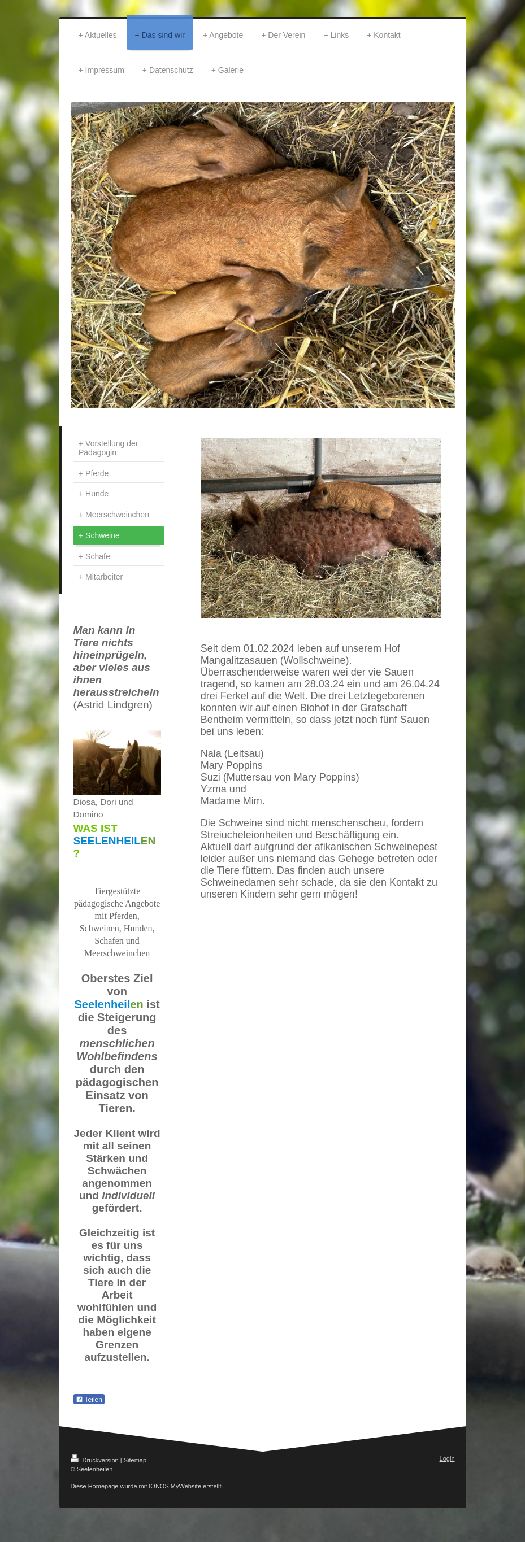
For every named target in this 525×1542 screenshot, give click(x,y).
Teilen (89, 1400)
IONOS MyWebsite (175, 1486)
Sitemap (135, 1460)
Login (447, 1458)
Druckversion (95, 1460)
